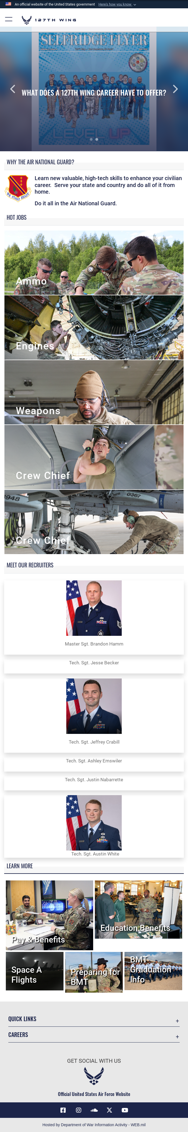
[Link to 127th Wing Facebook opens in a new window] (63, 1110)
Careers (18, 1034)
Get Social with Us (94, 1060)
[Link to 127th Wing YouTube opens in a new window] (125, 1110)
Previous (19, 88)
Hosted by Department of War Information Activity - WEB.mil (94, 1125)
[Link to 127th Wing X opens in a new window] (109, 1110)
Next (169, 88)
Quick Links (22, 1019)
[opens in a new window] (78, 1110)
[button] (117, 4)
